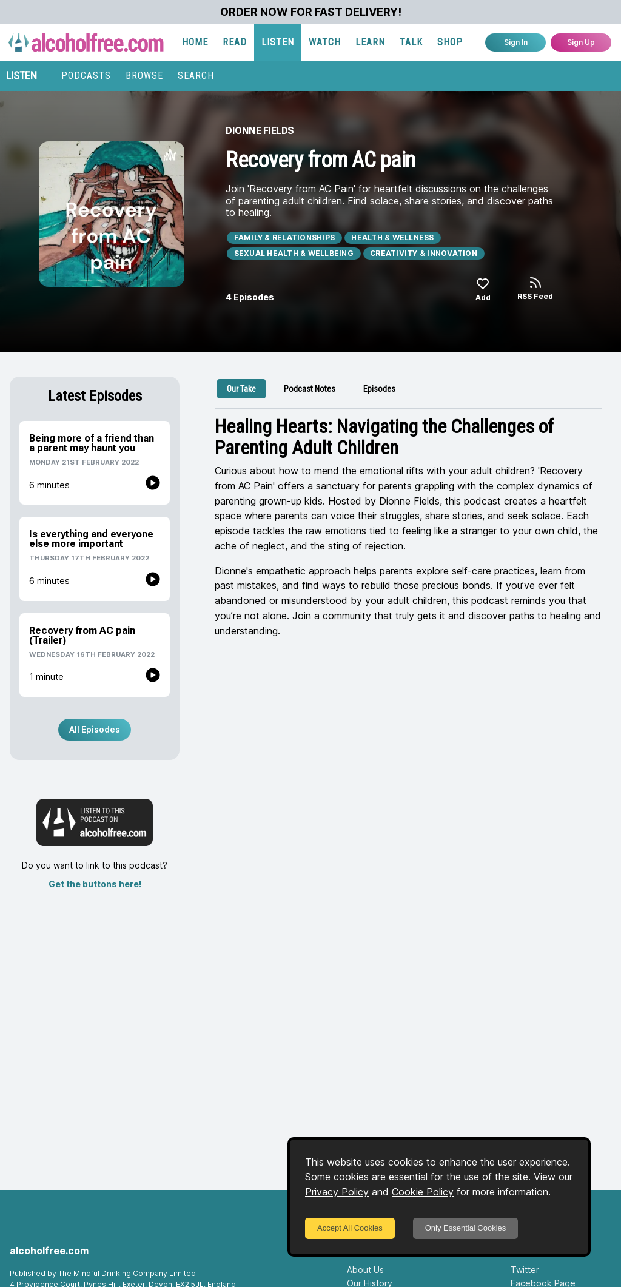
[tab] (241, 388)
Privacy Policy (337, 1192)
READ (235, 42)
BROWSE (144, 75)
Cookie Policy (423, 1192)
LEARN (370, 42)
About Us (365, 1270)
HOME (195, 42)
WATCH (325, 42)
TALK (411, 42)
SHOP (450, 42)
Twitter (525, 1270)
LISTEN (277, 42)
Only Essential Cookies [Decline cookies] (465, 1227)
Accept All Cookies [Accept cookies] (350, 1227)
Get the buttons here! (95, 884)
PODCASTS (86, 75)
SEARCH (196, 75)
